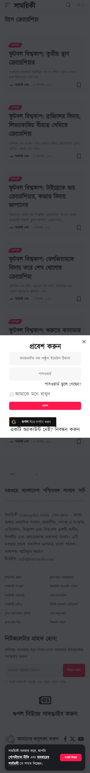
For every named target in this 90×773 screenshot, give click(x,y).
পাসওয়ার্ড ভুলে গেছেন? (63, 384)
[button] (71, 757)
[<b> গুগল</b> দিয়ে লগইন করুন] (33, 422)
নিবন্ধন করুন (67, 429)
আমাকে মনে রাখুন (30, 394)
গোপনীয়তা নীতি (18, 757)
